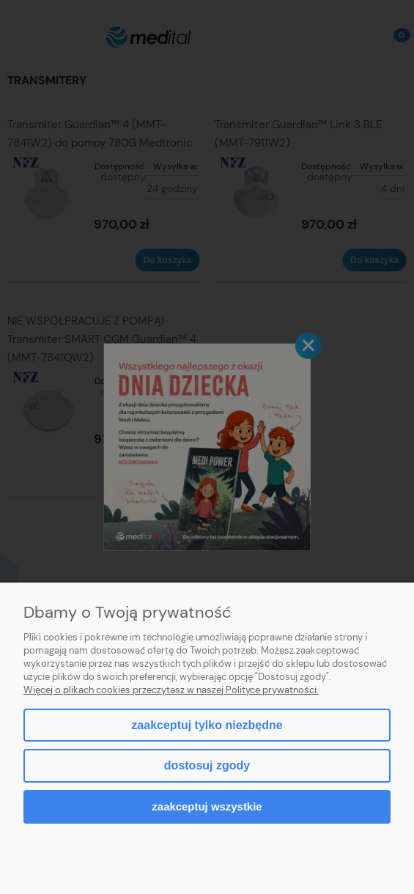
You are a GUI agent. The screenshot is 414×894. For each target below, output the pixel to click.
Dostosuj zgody (207, 765)
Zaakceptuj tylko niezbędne (206, 725)
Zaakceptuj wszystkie (207, 806)
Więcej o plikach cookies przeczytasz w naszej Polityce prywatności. (171, 690)
